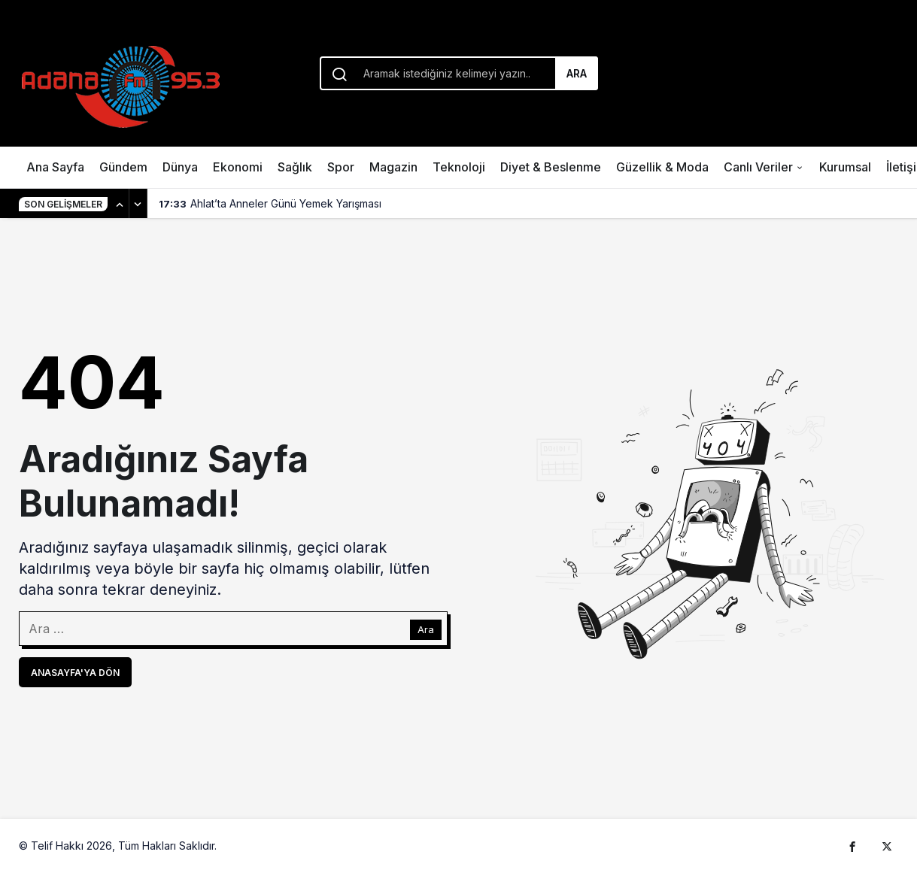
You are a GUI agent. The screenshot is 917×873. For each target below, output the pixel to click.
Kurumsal (845, 166)
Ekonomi (238, 166)
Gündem (123, 166)
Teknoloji (459, 166)
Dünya (180, 166)
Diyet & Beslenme (550, 166)
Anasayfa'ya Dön (75, 672)
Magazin (393, 166)
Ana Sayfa (55, 166)
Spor (340, 166)
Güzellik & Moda (662, 166)
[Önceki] (120, 204)
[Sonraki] (138, 204)
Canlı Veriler (758, 166)
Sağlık (295, 166)
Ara (576, 73)
